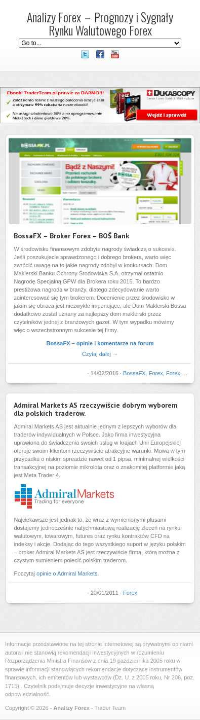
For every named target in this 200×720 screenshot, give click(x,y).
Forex (156, 373)
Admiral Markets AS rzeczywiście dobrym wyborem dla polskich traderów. (96, 409)
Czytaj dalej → (100, 354)
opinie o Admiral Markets (66, 573)
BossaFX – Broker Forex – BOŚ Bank (71, 235)
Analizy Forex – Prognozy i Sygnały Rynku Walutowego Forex (100, 23)
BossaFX (134, 373)
